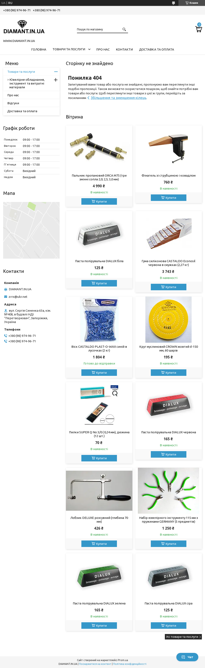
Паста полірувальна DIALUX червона (168, 432)
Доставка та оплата (156, 49)
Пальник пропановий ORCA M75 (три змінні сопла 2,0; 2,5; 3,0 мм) (99, 177)
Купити (101, 201)
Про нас (103, 49)
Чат (187, 657)
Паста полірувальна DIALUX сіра (168, 603)
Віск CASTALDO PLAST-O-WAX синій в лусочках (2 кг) (99, 348)
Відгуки (13, 103)
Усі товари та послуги (182, 636)
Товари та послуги (69, 49)
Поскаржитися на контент (95, 664)
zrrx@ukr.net (18, 296)
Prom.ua (123, 660)
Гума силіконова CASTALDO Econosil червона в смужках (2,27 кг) (168, 263)
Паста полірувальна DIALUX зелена (99, 603)
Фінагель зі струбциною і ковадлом (169, 175)
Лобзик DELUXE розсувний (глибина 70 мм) (99, 519)
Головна (38, 49)
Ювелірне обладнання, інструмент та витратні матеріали (27, 83)
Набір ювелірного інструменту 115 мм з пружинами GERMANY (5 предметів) (168, 519)
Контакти (124, 49)
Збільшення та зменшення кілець (118, 98)
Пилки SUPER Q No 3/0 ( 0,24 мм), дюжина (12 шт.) (99, 434)
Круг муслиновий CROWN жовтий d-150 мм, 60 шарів (168, 348)
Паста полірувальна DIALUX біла (99, 261)
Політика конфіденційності (129, 664)
